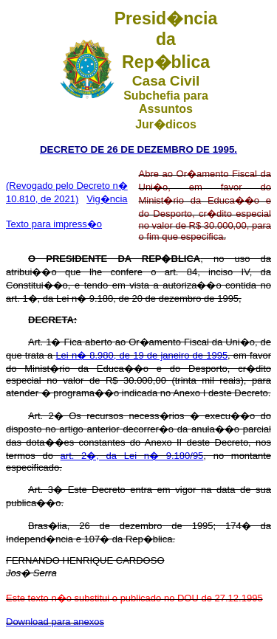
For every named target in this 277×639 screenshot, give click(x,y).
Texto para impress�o (54, 223)
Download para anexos (55, 621)
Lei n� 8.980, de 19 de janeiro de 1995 (141, 355)
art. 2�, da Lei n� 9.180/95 (132, 455)
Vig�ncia (106, 198)
